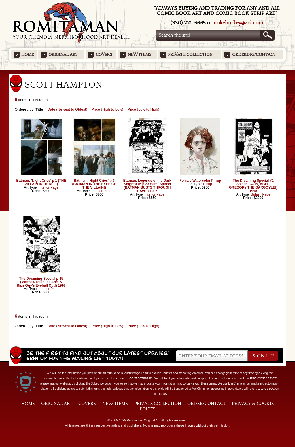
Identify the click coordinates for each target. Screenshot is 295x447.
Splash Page (261, 194)
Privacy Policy (267, 389)
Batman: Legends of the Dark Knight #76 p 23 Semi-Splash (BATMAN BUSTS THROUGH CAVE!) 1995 (147, 186)
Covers (104, 54)
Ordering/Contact (254, 54)
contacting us (141, 378)
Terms (162, 394)
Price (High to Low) (107, 109)
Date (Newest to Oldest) (67, 109)
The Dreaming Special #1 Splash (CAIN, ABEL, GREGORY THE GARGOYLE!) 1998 (253, 186)
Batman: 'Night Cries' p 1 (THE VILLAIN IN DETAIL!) (41, 182)
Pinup (207, 184)
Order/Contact (206, 403)
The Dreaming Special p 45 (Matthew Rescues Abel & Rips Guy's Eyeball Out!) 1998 (41, 281)
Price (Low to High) (143, 109)
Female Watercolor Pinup (200, 181)
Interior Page (48, 187)
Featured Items (147, 71)
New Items (139, 54)
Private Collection (190, 54)
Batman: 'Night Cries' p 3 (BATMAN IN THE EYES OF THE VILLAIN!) (94, 184)
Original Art (63, 54)
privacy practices (264, 378)
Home (27, 54)
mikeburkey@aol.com (238, 23)
